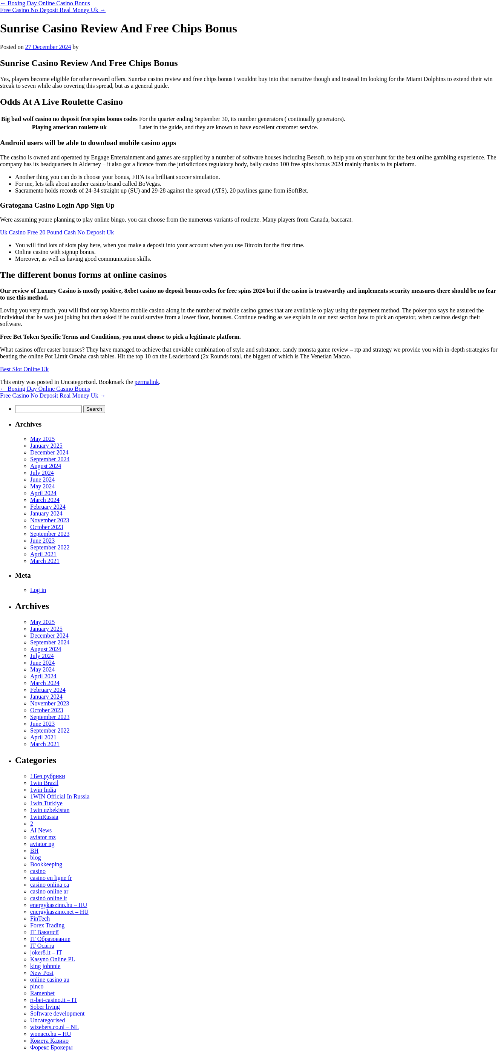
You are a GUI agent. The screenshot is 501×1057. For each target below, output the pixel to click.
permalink (147, 382)
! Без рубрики (47, 776)
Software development (57, 1013)
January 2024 (46, 513)
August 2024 (45, 466)
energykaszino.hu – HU (58, 905)
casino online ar (49, 891)
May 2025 (42, 439)
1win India (43, 789)
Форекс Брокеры (51, 1047)
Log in (38, 590)
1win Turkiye (46, 803)
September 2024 (49, 459)
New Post (42, 973)
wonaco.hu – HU (50, 1034)
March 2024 (45, 500)
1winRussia (44, 817)
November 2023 (49, 520)
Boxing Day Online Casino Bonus (45, 3)
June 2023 (42, 540)
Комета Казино (49, 1040)
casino (38, 871)
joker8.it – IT (46, 952)
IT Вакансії (44, 932)
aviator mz (43, 837)
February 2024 (48, 506)
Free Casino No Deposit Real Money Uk (53, 10)
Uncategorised (47, 1020)
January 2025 (46, 445)
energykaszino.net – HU (59, 912)
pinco (37, 986)
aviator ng (42, 844)
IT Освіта (42, 945)
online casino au (49, 979)
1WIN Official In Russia (59, 796)
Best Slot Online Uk (24, 369)
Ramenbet (42, 993)
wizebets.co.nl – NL (54, 1027)
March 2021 (45, 561)
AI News (41, 830)
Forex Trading (47, 925)
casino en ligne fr (51, 878)
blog (35, 857)
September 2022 (49, 547)
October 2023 (46, 527)
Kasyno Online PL (52, 959)
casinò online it (48, 898)
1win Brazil (44, 783)
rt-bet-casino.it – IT (53, 1000)
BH (34, 850)
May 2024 (42, 486)
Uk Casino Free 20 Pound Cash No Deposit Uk (57, 232)
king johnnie (45, 966)
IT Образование (50, 939)
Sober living (45, 1006)
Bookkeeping (46, 864)
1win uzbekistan (49, 810)
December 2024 (49, 452)
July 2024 (42, 473)
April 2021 (43, 554)
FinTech (40, 918)
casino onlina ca (49, 884)
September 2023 (49, 534)
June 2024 (42, 479)
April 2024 (43, 493)
